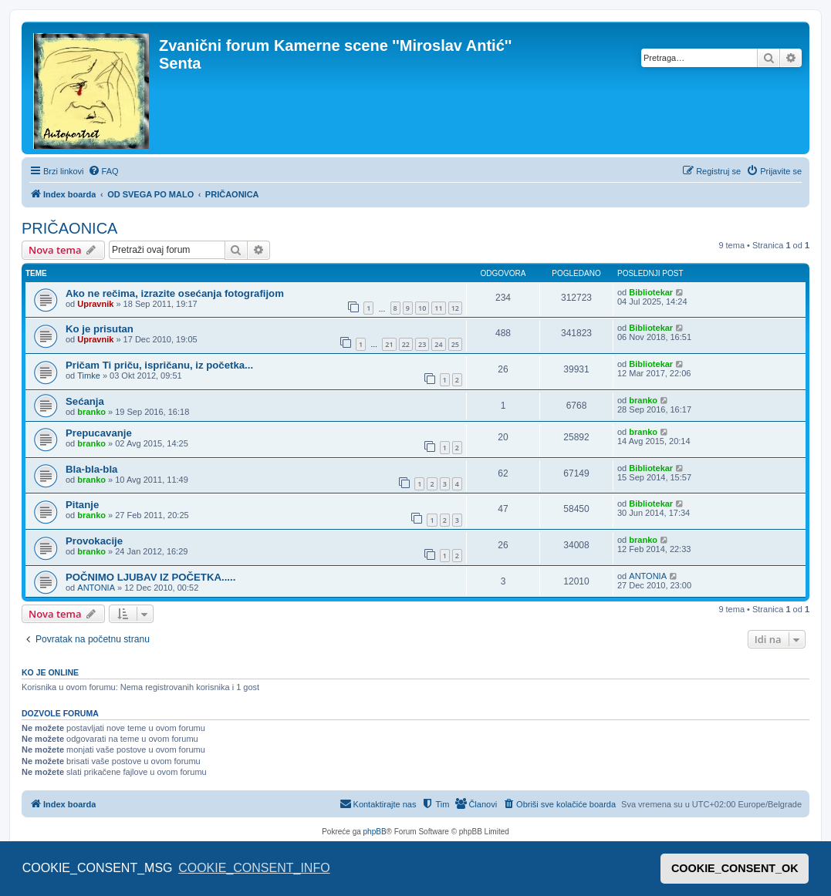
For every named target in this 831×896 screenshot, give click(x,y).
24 (438, 344)
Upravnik (95, 303)
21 (389, 344)
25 (455, 344)
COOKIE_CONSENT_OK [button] (735, 868)
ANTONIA (96, 587)
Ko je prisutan (99, 329)
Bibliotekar (651, 292)
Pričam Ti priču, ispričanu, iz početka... (159, 365)
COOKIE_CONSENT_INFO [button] (253, 867)
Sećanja (85, 401)
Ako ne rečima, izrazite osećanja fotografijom (175, 293)
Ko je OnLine (50, 672)
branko (91, 411)
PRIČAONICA (69, 228)
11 (438, 308)
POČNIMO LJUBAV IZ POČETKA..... (150, 577)
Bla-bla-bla (91, 469)
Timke (88, 375)
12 (455, 308)
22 (406, 344)
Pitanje (82, 504)
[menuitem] (103, 171)
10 (422, 308)
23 (422, 344)
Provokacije (94, 541)
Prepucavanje (99, 433)
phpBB (375, 831)
